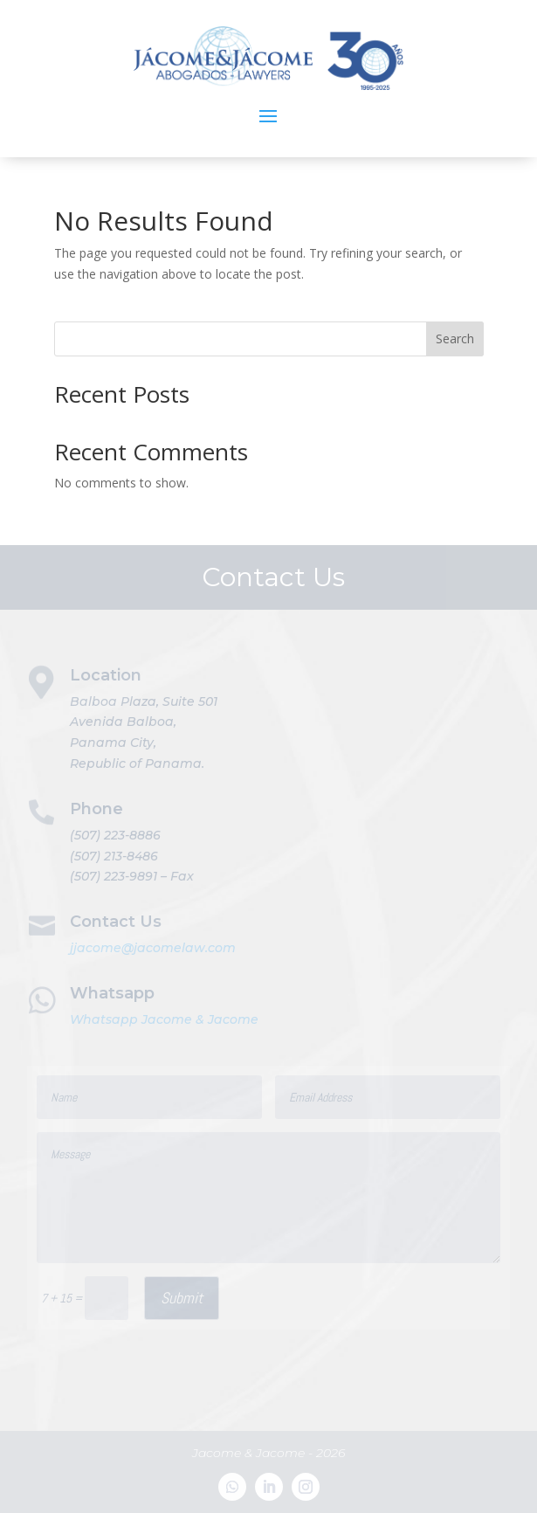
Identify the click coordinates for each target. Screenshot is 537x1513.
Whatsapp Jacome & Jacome (164, 1019)
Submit (182, 1298)
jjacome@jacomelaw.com (153, 948)
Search (455, 338)
